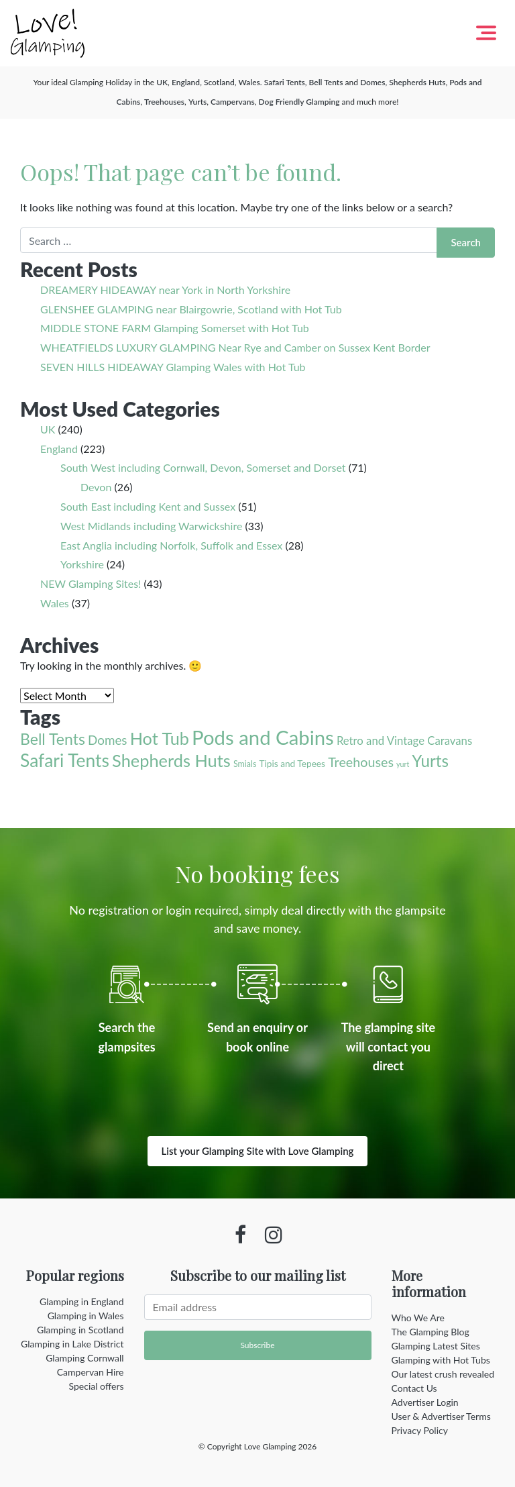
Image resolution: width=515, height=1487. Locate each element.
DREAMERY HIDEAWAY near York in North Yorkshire (165, 289)
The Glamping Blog (430, 1331)
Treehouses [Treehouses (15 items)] (361, 762)
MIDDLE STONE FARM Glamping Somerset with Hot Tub (174, 327)
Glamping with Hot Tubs (441, 1360)
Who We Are (418, 1317)
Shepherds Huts (417, 82)
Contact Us (414, 1388)
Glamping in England (81, 1301)
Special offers (96, 1386)
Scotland (219, 82)
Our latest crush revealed (443, 1374)
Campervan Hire (90, 1372)
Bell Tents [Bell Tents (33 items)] (52, 738)
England (186, 82)
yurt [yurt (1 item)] (402, 764)
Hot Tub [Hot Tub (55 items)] (159, 738)
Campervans (233, 102)
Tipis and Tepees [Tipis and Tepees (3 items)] (292, 763)
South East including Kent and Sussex (147, 506)
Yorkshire (82, 564)
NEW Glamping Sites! (90, 583)
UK (162, 82)
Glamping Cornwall (84, 1358)
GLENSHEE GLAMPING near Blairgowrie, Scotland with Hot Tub (191, 309)
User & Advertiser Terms (441, 1416)
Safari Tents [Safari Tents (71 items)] (64, 760)
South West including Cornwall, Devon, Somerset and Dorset (203, 467)
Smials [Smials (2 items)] (244, 764)
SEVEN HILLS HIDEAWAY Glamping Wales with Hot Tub (173, 366)
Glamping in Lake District (72, 1343)
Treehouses (164, 102)
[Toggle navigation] (486, 33)
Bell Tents (326, 82)
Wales (249, 82)
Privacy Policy (420, 1430)
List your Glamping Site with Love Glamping (258, 1151)
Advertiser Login (425, 1402)
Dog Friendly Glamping (299, 102)
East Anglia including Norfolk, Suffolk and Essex (171, 545)
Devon (95, 486)
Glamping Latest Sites (436, 1345)
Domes (372, 82)
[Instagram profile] (273, 1235)
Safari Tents (284, 82)
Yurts (197, 102)
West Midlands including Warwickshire (151, 525)
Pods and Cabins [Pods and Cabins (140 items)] (263, 737)
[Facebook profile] (240, 1235)
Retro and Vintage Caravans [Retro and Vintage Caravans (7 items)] (404, 740)
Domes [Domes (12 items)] (107, 740)
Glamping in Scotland (80, 1329)
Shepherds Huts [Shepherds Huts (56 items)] (171, 760)
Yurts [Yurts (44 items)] (430, 760)
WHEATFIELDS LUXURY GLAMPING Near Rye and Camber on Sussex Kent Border (235, 347)
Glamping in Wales (86, 1315)
